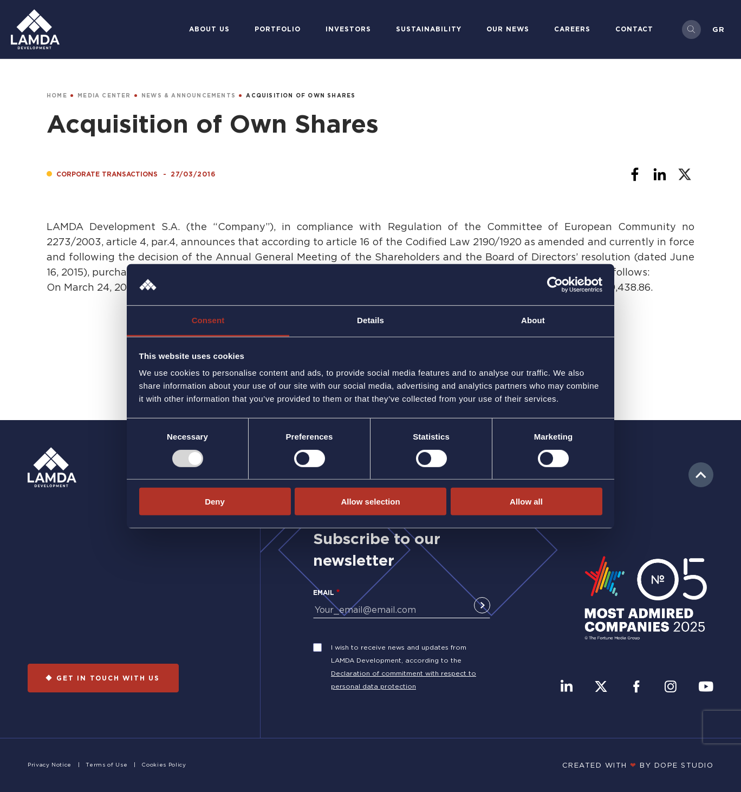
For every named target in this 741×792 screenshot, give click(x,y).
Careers (572, 28)
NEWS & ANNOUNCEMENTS (188, 96)
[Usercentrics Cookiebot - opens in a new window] (555, 285)
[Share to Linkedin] (660, 174)
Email (323, 592)
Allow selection (370, 501)
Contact (634, 28)
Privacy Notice (50, 765)
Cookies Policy (163, 765)
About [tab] (533, 320)
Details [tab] (370, 320)
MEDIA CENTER (104, 96)
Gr (718, 29)
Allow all (526, 501)
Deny (215, 501)
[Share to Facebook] (635, 174)
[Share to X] (684, 174)
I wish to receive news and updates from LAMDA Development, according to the (398, 654)
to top (700, 474)
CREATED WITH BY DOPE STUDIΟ (638, 765)
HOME (57, 96)
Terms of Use (106, 765)
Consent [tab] (208, 320)
